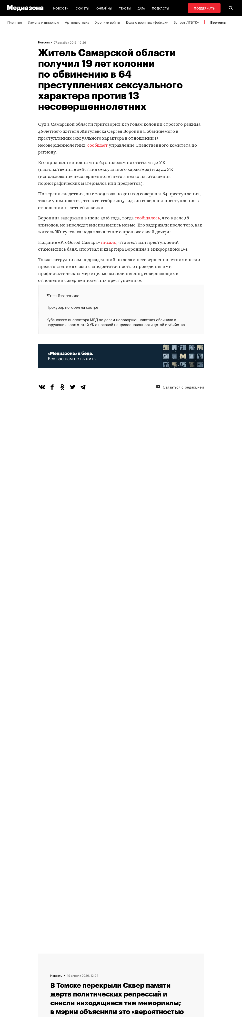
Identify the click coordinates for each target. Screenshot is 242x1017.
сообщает (97, 146)
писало (108, 243)
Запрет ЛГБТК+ (186, 22)
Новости (61, 8)
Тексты (125, 8)
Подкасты (160, 8)
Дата (141, 8)
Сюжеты (83, 8)
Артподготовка (77, 22)
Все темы (218, 22)
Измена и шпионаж (43, 22)
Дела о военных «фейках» (147, 22)
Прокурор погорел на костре (72, 307)
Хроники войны (107, 22)
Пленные (14, 22)
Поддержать (204, 8)
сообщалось (147, 218)
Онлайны (104, 8)
